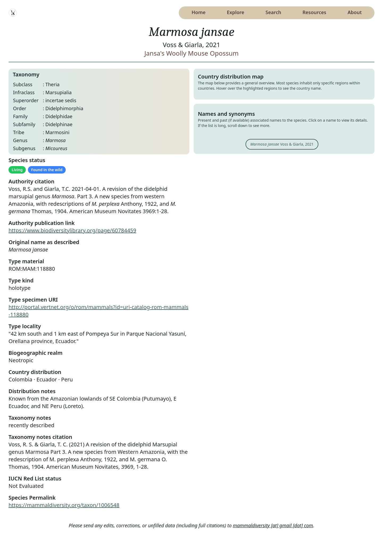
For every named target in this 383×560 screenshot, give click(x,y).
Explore (235, 12)
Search (273, 12)
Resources (314, 12)
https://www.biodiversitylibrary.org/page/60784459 (72, 230)
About (355, 12)
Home (199, 12)
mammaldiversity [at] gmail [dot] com (273, 525)
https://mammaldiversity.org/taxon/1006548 (64, 505)
